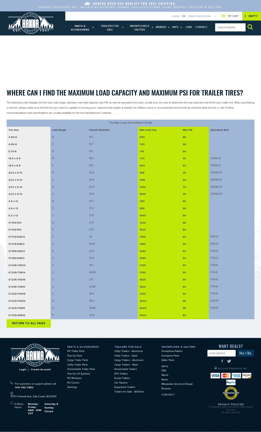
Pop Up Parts (74, 356)
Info (176, 27)
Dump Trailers (122, 379)
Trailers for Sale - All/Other (129, 392)
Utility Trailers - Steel (125, 356)
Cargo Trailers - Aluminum (128, 361)
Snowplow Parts (170, 356)
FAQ (163, 371)
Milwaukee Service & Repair (177, 384)
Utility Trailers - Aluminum (128, 352)
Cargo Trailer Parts (77, 361)
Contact (201, 27)
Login (175, 16)
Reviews (166, 389)
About (164, 375)
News (164, 380)
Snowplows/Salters (172, 352)
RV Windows (74, 379)
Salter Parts (167, 361)
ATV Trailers (121, 374)
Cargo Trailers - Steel (126, 365)
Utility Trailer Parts (77, 365)
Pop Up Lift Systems (78, 374)
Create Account (199, 16)
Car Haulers (121, 383)
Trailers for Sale (110, 28)
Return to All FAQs (29, 323)
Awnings (72, 388)
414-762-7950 (24, 387)
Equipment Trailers (124, 388)
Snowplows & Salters (139, 28)
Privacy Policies (231, 404)
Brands (161, 27)
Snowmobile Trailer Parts (81, 370)
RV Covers (73, 383)
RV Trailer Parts (76, 352)
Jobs (189, 27)
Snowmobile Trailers (125, 370)
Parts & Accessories (80, 28)
